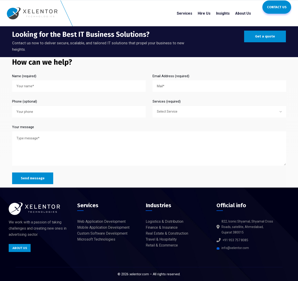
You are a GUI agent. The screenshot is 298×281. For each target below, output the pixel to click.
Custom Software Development (102, 233)
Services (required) (167, 101)
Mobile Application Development (103, 227)
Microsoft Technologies (96, 239)
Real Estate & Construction (167, 233)
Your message (23, 127)
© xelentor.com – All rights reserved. (149, 274)
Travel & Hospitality (161, 239)
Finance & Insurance (162, 227)
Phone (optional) (24, 101)
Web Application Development (101, 221)
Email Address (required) (171, 76)
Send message (33, 178)
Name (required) (24, 76)
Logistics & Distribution (164, 221)
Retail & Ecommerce (162, 245)
